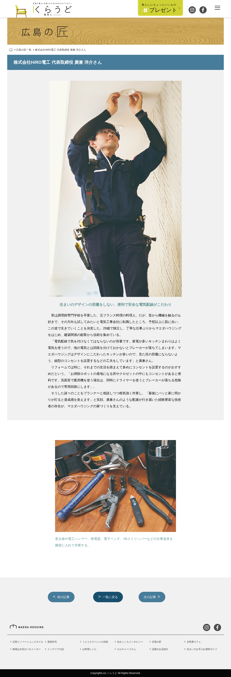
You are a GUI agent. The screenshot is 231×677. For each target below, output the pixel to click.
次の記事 (150, 597)
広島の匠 (156, 641)
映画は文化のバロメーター (27, 649)
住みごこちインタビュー (130, 641)
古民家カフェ (194, 641)
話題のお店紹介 (160, 649)
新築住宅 (52, 641)
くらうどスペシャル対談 (95, 641)
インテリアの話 (55, 649)
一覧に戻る (111, 597)
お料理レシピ (89, 649)
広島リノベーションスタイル (28, 641)
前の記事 (64, 597)
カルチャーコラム (126, 649)
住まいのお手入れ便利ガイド (202, 649)
